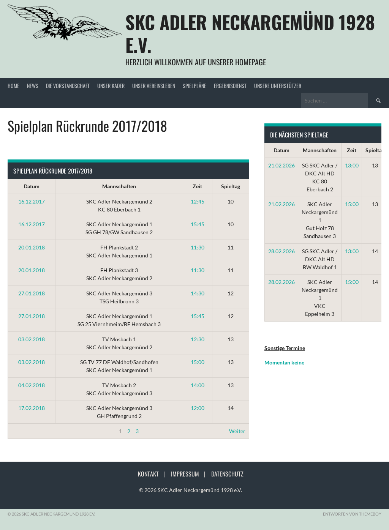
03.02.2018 (31, 339)
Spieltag (230, 186)
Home (13, 86)
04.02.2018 (31, 385)
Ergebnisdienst (230, 86)
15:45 (197, 224)
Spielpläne (194, 86)
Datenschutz (227, 473)
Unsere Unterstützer (277, 86)
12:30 (197, 339)
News (32, 86)
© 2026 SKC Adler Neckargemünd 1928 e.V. (190, 490)
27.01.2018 (31, 293)
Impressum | (190, 473)
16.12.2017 (31, 201)
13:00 (352, 165)
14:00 (197, 385)
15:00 (197, 362)
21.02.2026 (281, 165)
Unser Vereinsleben (153, 86)
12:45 (197, 201)
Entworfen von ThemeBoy (352, 513)
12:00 (197, 408)
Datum (32, 186)
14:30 (197, 293)
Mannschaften (119, 186)
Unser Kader (111, 86)
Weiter (237, 431)
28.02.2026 (281, 251)
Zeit (197, 186)
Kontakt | (153, 473)
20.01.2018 (31, 247)
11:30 (197, 247)
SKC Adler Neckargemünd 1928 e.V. (250, 33)
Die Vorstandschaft (68, 86)
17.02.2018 (31, 408)
